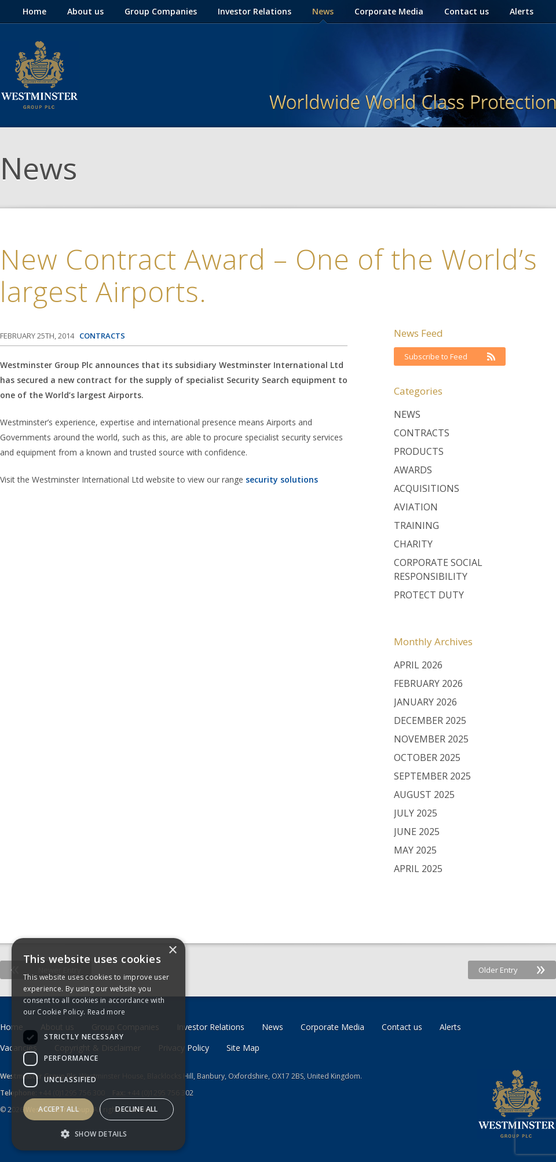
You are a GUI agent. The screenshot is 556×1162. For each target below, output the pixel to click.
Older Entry (512, 970)
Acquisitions (426, 488)
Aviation (416, 507)
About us (85, 11)
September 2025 (432, 776)
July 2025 (415, 813)
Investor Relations (254, 11)
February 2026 (428, 683)
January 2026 (425, 702)
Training (416, 525)
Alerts (521, 11)
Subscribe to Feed (449, 356)
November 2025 (431, 739)
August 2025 (424, 794)
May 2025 (415, 850)
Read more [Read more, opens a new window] (106, 1012)
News (323, 11)
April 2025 (418, 868)
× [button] (172, 950)
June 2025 (417, 831)
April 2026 (418, 665)
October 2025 (427, 757)
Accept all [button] (58, 1109)
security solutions (282, 479)
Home (34, 11)
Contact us (466, 11)
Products (419, 451)
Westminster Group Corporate (39, 75)
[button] (98, 1133)
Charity (413, 544)
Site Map (242, 1047)
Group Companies (161, 11)
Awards (413, 470)
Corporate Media (388, 11)
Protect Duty (429, 595)
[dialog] (98, 1044)
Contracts (421, 432)
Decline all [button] (136, 1109)
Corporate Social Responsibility (438, 569)
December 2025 (430, 720)
